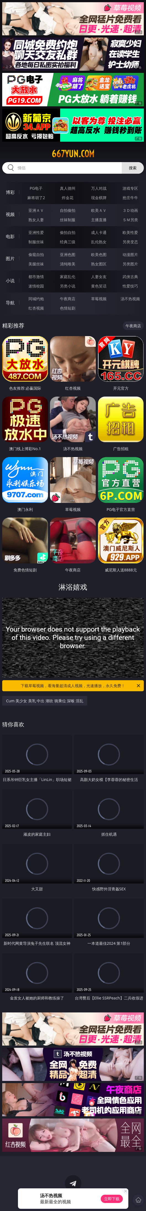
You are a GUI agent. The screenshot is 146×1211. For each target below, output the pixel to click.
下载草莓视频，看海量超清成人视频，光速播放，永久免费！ (81, 685)
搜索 (133, 167)
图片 (10, 258)
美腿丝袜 (36, 264)
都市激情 (36, 276)
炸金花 (67, 197)
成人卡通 (99, 232)
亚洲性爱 (36, 232)
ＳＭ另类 (130, 219)
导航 (10, 303)
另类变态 (130, 241)
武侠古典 (130, 276)
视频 (10, 214)
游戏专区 (130, 188)
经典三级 (67, 241)
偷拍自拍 (67, 232)
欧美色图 (99, 254)
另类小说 (67, 286)
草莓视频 (99, 298)
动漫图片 (130, 254)
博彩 (10, 192)
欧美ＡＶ (99, 210)
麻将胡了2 (36, 197)
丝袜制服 (67, 219)
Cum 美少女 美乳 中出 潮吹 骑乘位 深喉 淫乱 (44, 700)
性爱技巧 (130, 286)
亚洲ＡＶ (36, 210)
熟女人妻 (36, 219)
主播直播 (99, 219)
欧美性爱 (130, 232)
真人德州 (67, 188)
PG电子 (36, 188)
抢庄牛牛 (130, 197)
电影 (10, 236)
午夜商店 (67, 298)
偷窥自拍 (36, 254)
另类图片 (130, 264)
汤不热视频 (130, 298)
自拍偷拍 (67, 210)
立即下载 (112, 1198)
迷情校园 (36, 286)
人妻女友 (99, 276)
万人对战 (99, 188)
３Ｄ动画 (130, 210)
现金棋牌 (99, 197)
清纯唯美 (67, 264)
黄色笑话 (99, 286)
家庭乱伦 (67, 276)
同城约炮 (36, 298)
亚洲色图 (67, 254)
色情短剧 (67, 308)
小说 (10, 281)
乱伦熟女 (99, 241)
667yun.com (73, 153)
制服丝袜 (36, 241)
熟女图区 (99, 264)
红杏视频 (36, 308)
